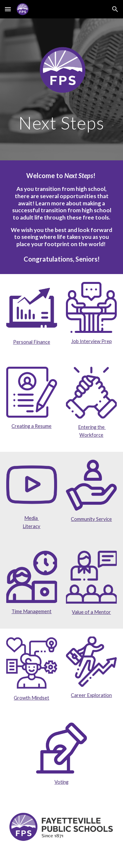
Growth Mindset (31, 698)
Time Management (31, 611)
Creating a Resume (31, 426)
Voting (61, 782)
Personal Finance (31, 342)
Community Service (91, 519)
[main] (61, 122)
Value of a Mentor (91, 612)
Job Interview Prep (91, 341)
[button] (8, 9)
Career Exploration (91, 695)
